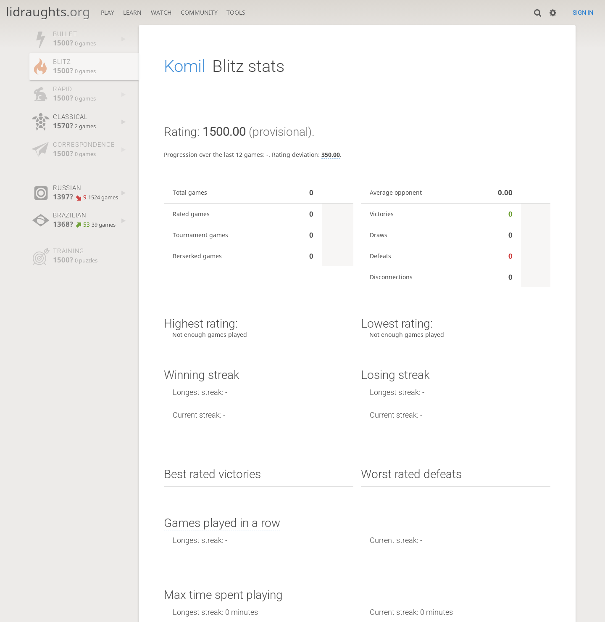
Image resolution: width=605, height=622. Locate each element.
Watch (161, 12)
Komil (184, 66)
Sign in (583, 12)
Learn (132, 12)
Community (199, 12)
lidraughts (48, 11)
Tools (235, 12)
